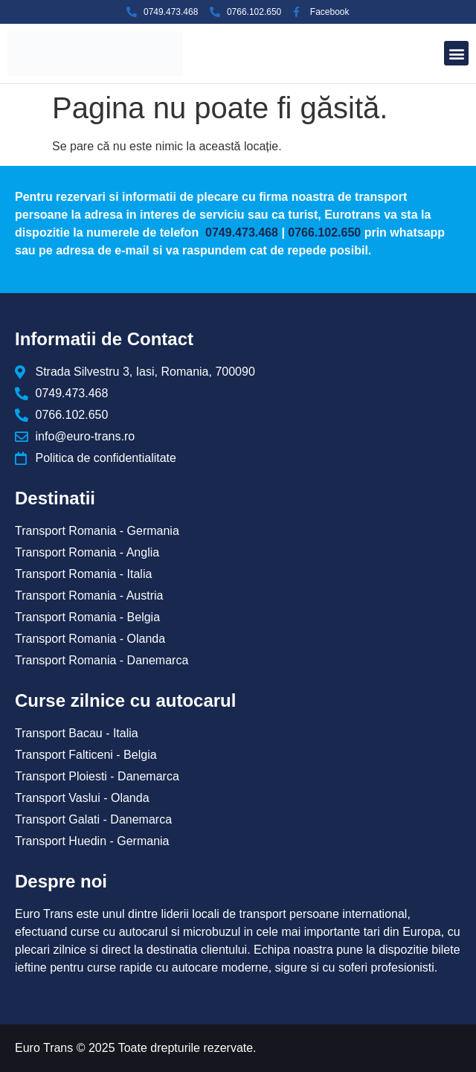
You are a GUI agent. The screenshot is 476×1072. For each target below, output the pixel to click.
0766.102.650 (324, 232)
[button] (456, 53)
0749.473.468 (240, 232)
